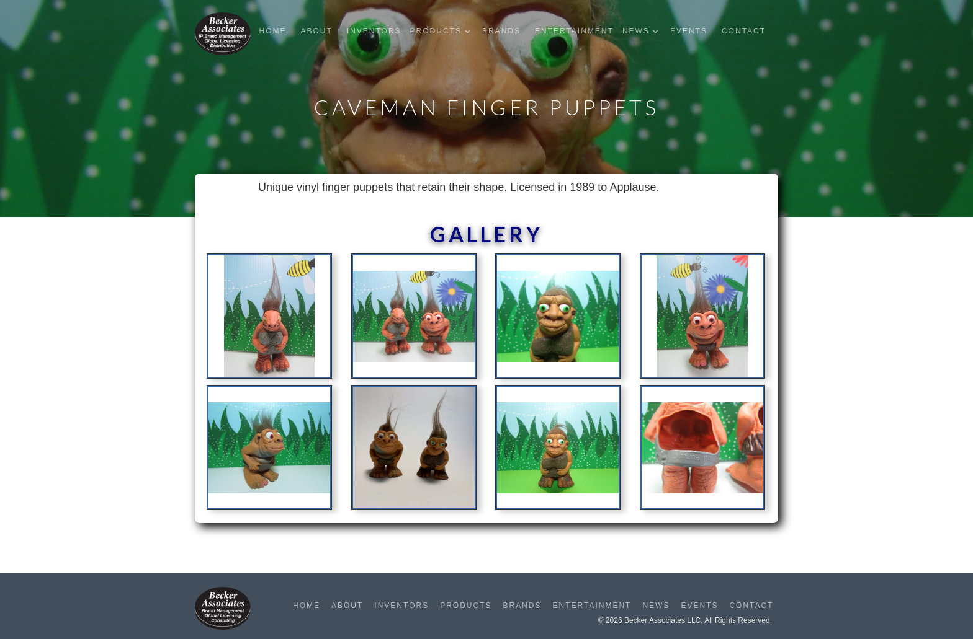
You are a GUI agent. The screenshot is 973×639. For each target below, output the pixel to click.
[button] (443, 31)
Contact (744, 31)
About (316, 31)
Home (272, 31)
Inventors (374, 31)
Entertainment (574, 31)
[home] (223, 33)
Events (688, 31)
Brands (501, 31)
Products (465, 605)
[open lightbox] (269, 320)
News (656, 605)
